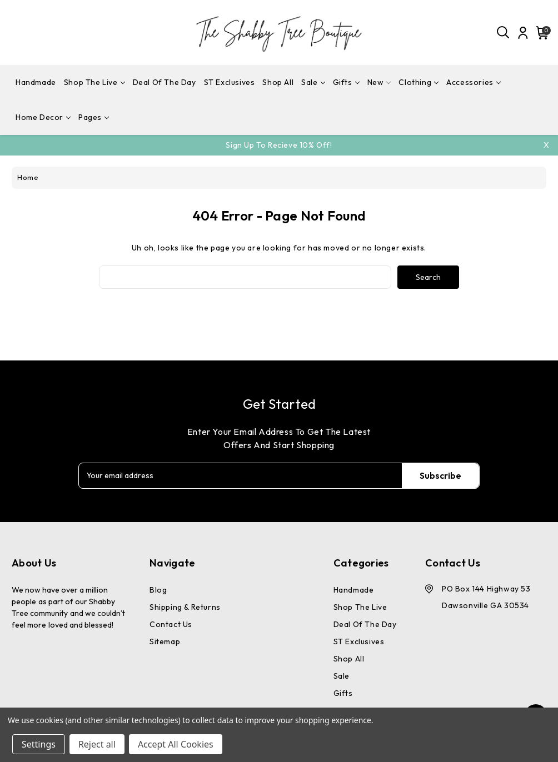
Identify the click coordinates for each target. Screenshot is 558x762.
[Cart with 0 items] (541, 32)
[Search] (503, 32)
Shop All (277, 82)
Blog (158, 590)
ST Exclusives (229, 82)
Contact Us (171, 624)
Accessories (473, 82)
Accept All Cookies (175, 744)
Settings (39, 744)
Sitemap (165, 641)
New (379, 82)
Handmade (36, 82)
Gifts (346, 82)
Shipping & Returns (185, 607)
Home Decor (43, 117)
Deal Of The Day (164, 82)
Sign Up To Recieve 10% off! (279, 145)
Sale (313, 82)
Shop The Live (94, 82)
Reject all (97, 744)
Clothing (418, 82)
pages (93, 117)
